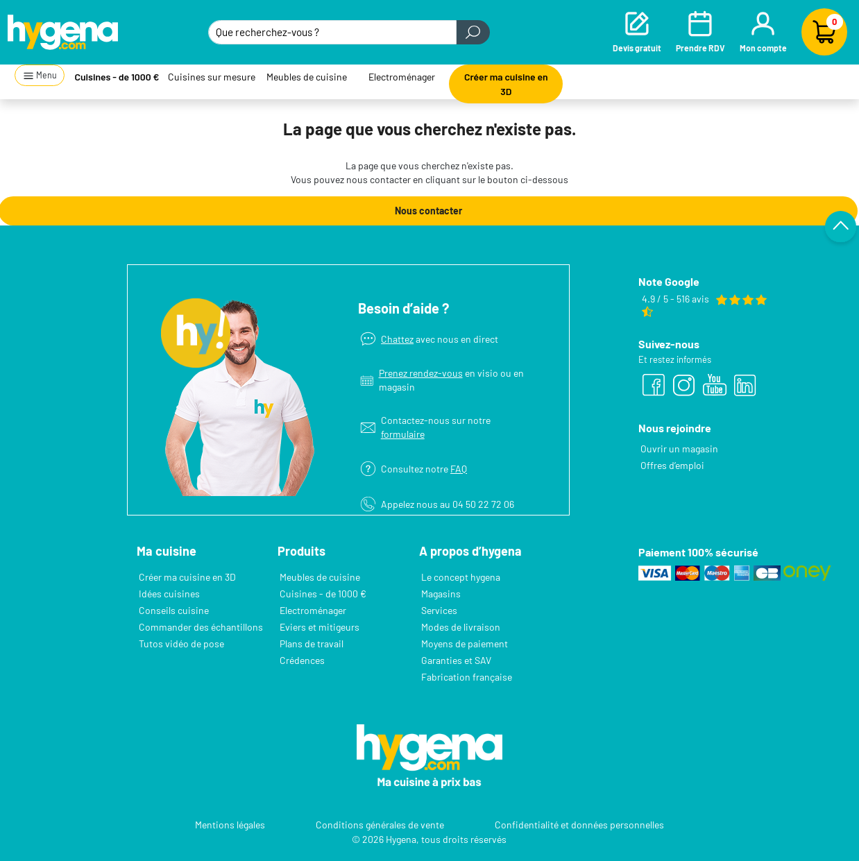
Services (439, 610)
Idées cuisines (169, 593)
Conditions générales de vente (380, 824)
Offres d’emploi (672, 465)
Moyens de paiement (464, 643)
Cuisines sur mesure (211, 77)
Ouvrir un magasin (679, 448)
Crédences (302, 660)
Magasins (441, 593)
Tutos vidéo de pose (181, 643)
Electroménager (401, 77)
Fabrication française (466, 677)
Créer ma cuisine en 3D (506, 84)
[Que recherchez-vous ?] (332, 32)
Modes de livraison (460, 627)
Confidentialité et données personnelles (579, 824)
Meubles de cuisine (306, 77)
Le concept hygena (460, 577)
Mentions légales (230, 824)
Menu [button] (40, 76)
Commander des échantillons (201, 627)
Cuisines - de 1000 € (116, 77)
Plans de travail (311, 643)
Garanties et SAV (456, 660)
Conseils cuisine (174, 610)
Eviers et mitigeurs (319, 627)
